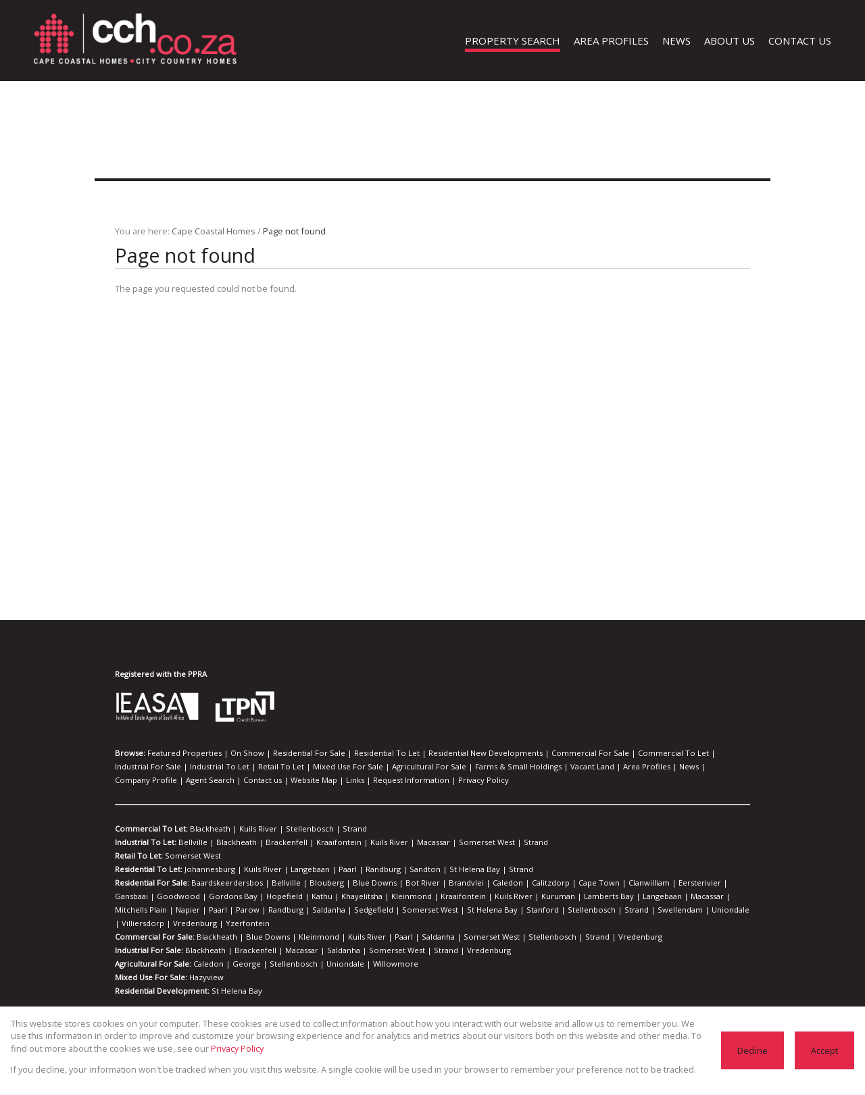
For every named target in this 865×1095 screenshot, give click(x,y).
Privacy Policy (286, 780)
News (562, 767)
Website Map (137, 780)
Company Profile (606, 767)
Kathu (213, 896)
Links (173, 780)
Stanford (321, 910)
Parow (695, 896)
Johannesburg (208, 869)
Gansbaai (676, 883)
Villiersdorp (526, 910)
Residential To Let (361, 753)
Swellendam (440, 910)
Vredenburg (570, 910)
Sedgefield (171, 910)
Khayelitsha (248, 896)
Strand (333, 829)
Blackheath (205, 829)
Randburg (364, 869)
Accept (825, 1050)
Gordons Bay (137, 896)
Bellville (190, 842)
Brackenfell (272, 842)
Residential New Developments (449, 753)
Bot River (394, 883)
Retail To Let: (138, 856)
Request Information (223, 780)
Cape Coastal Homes (210, 231)
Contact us (710, 767)
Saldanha (131, 910)
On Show (235, 753)
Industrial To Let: (145, 842)
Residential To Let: (148, 869)
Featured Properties (180, 753)
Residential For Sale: (152, 883)
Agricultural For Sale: (153, 950)
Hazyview (205, 964)
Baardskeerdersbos (224, 883)
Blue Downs (352, 883)
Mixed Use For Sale (255, 767)
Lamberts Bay (465, 896)
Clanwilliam (591, 883)
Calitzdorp (504, 883)
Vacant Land (477, 767)
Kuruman (420, 896)
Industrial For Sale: (149, 937)
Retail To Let (195, 767)
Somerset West (450, 842)
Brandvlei (431, 883)
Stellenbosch (294, 829)
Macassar (401, 842)
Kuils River (248, 829)
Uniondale (484, 910)
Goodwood (717, 883)
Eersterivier (635, 883)
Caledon (467, 883)
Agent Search (663, 767)
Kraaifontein (317, 842)
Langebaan (299, 869)
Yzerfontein (615, 910)
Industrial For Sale (685, 753)
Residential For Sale (291, 753)
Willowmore (369, 950)
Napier (644, 896)
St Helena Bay (446, 869)
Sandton (402, 869)
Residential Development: (161, 977)
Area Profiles (525, 767)
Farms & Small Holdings (409, 767)
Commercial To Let (617, 753)
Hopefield (181, 896)
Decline (753, 1050)
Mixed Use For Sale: (151, 964)
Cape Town (547, 883)
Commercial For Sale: (154, 923)
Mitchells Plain (602, 896)
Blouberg (310, 883)
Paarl (333, 869)
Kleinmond (292, 896)
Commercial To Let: (150, 829)
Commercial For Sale (544, 753)
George (240, 950)
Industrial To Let (141, 767)
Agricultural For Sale (329, 767)
